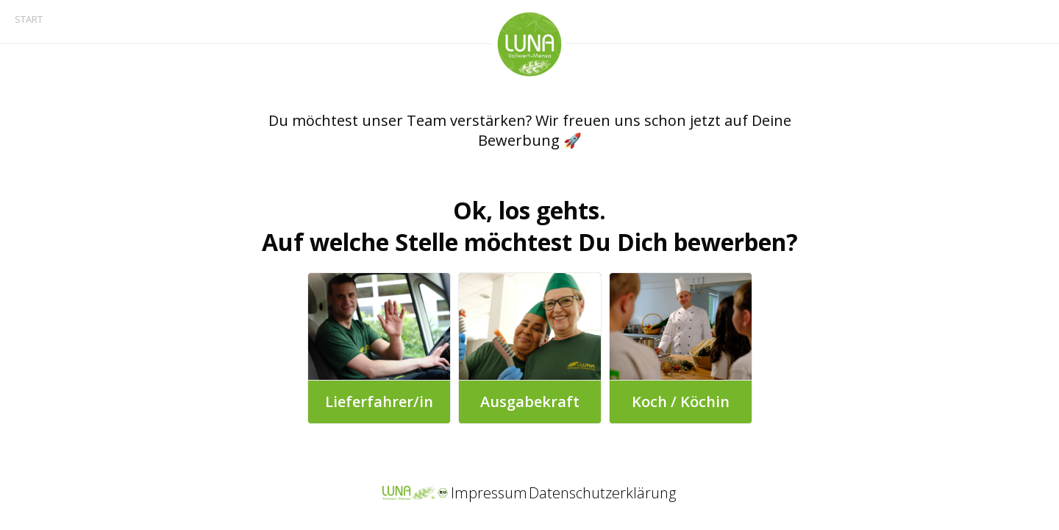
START (29, 19)
